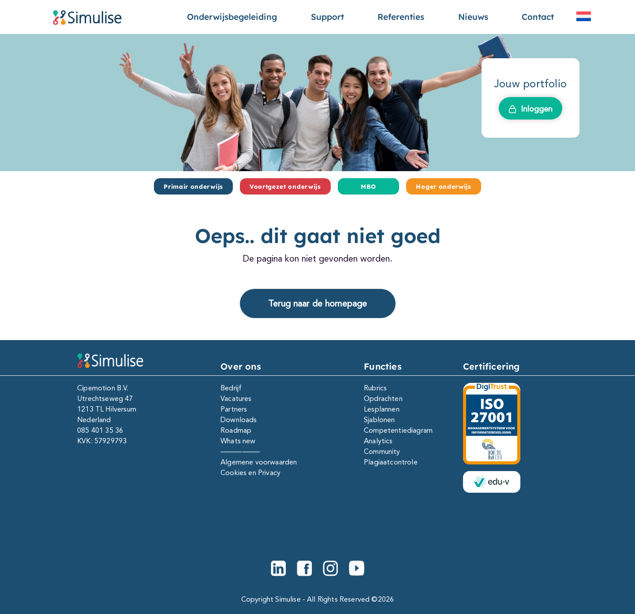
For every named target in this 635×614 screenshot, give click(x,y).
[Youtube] (357, 568)
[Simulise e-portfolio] (87, 17)
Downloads (238, 420)
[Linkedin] (278, 568)
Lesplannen (382, 409)
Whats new (237, 441)
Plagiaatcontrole (391, 462)
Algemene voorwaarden (258, 462)
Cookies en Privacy (250, 472)
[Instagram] (331, 568)
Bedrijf (231, 388)
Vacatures (235, 398)
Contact (538, 16)
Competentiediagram (398, 430)
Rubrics (375, 388)
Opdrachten (383, 398)
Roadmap (235, 430)
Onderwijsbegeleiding (232, 16)
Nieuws (473, 16)
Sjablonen (379, 420)
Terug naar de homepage (317, 303)
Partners (233, 409)
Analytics (378, 441)
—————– (240, 451)
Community (382, 451)
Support (327, 16)
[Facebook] (304, 568)
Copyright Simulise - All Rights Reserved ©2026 (317, 599)
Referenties (400, 16)
